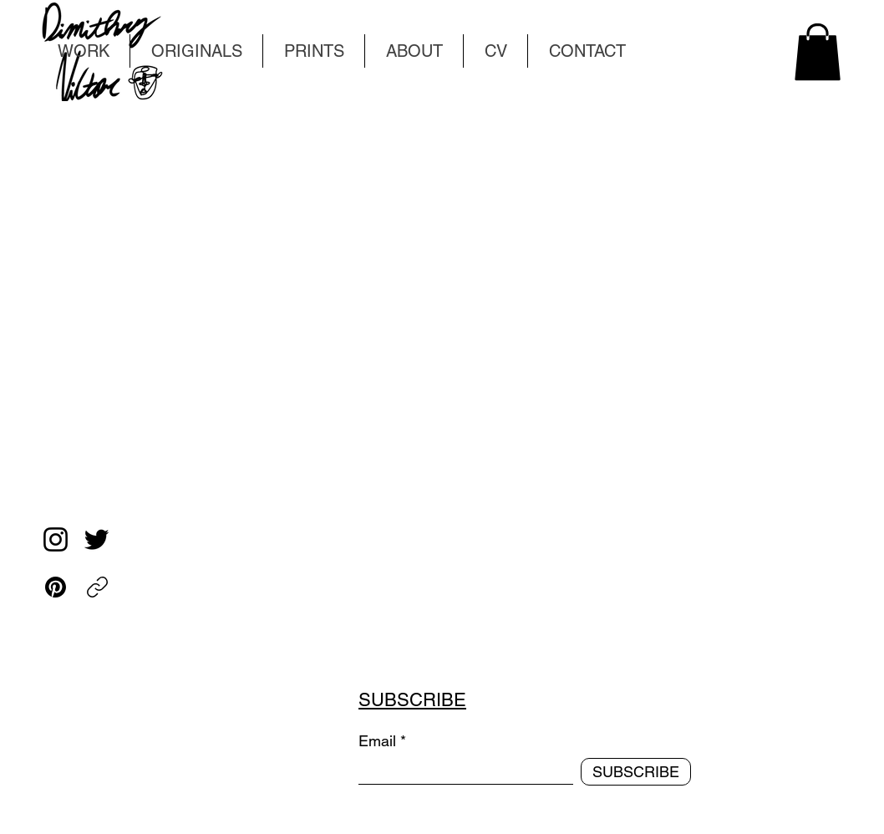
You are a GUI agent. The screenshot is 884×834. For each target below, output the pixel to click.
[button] (817, 51)
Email (377, 741)
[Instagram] (55, 539)
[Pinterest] (55, 587)
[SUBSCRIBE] (636, 772)
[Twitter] (96, 539)
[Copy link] (97, 587)
